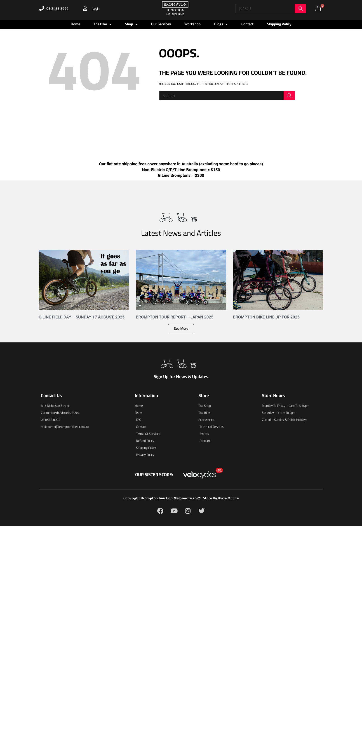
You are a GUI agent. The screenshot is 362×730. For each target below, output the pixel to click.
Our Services (161, 24)
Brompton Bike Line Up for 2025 (266, 317)
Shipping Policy (279, 24)
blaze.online (228, 498)
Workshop (192, 24)
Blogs (221, 24)
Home (75, 24)
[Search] (300, 8)
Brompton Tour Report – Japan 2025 (174, 317)
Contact (247, 24)
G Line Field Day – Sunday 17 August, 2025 (82, 317)
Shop (131, 24)
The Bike (102, 24)
